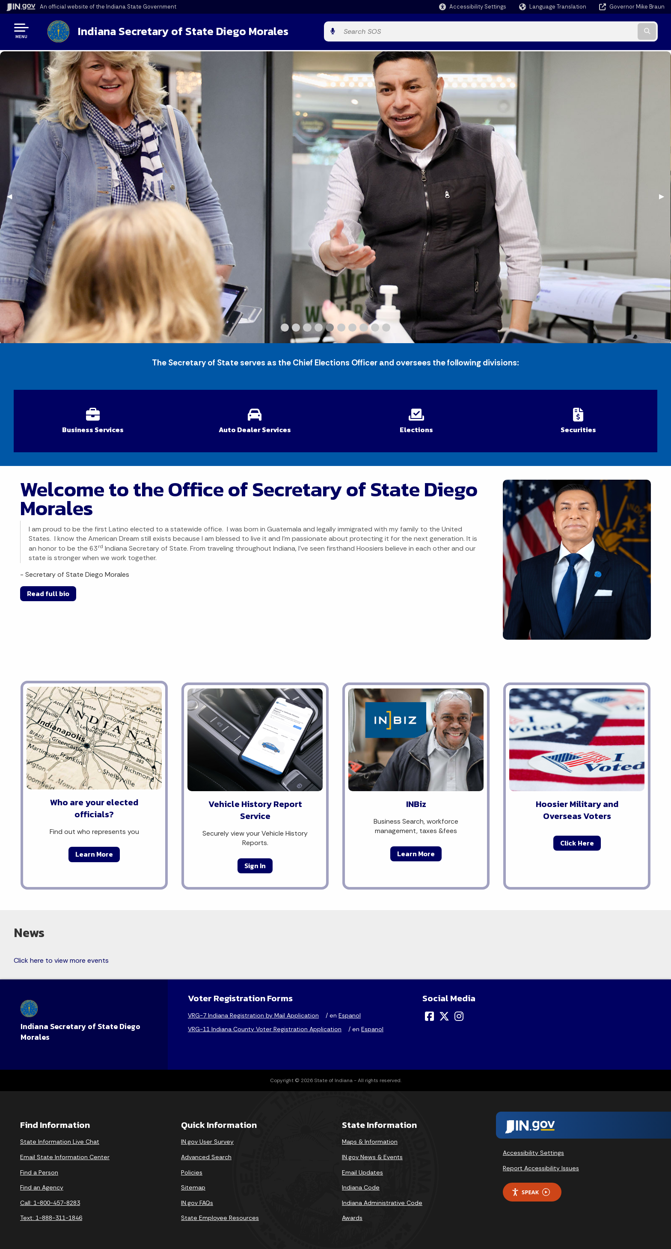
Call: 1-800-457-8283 (50, 1198)
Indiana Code (361, 1183)
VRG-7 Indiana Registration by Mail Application (253, 1011)
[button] (472, 7)
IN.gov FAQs (197, 1198)
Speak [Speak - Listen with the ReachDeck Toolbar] (530, 1188)
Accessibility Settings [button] (533, 1148)
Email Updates (362, 1168)
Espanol (349, 1011)
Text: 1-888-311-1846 (51, 1213)
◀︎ (13, 194)
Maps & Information (370, 1137)
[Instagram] (458, 1012)
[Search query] (588, 30)
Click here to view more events (61, 956)
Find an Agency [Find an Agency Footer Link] (41, 1183)
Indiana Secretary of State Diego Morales (174, 30)
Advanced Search (206, 1153)
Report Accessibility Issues (541, 1164)
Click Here (577, 839)
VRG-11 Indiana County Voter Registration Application (264, 1025)
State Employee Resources (220, 1213)
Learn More (94, 850)
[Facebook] (429, 1012)
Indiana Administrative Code (382, 1198)
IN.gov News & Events (372, 1153)
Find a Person (39, 1168)
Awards (352, 1213)
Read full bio (48, 589)
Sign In (255, 861)
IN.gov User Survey (207, 1137)
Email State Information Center (65, 1153)
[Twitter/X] (444, 1012)
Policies (191, 1168)
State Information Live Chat (59, 1137)
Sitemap (193, 1183)
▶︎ (665, 194)
